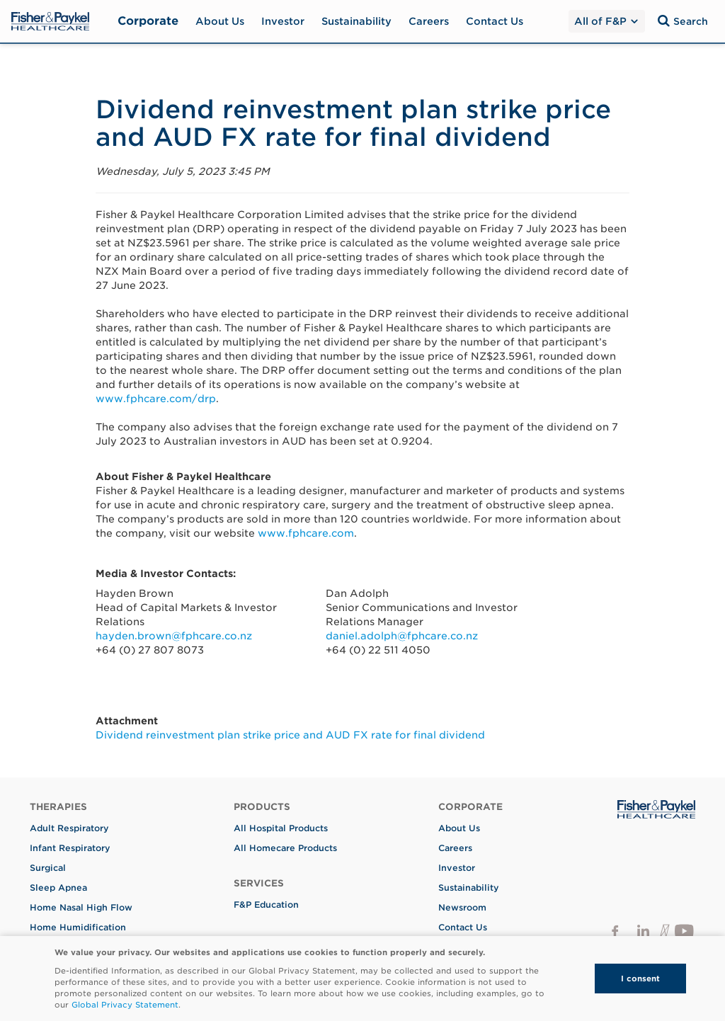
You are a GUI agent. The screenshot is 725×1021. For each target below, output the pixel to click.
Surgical (48, 867)
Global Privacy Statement (125, 1005)
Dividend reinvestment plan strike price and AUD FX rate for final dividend (290, 735)
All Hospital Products (281, 828)
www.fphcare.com (306, 533)
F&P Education (266, 904)
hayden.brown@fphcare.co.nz (174, 635)
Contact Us (494, 21)
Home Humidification (78, 927)
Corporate (148, 21)
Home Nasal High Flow (81, 907)
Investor (282, 21)
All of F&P (606, 21)
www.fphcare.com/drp (156, 398)
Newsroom (462, 907)
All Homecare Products (285, 848)
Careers (429, 21)
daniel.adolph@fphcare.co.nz (402, 635)
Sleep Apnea (58, 887)
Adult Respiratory (69, 828)
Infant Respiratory (70, 848)
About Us (219, 21)
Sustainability (356, 21)
